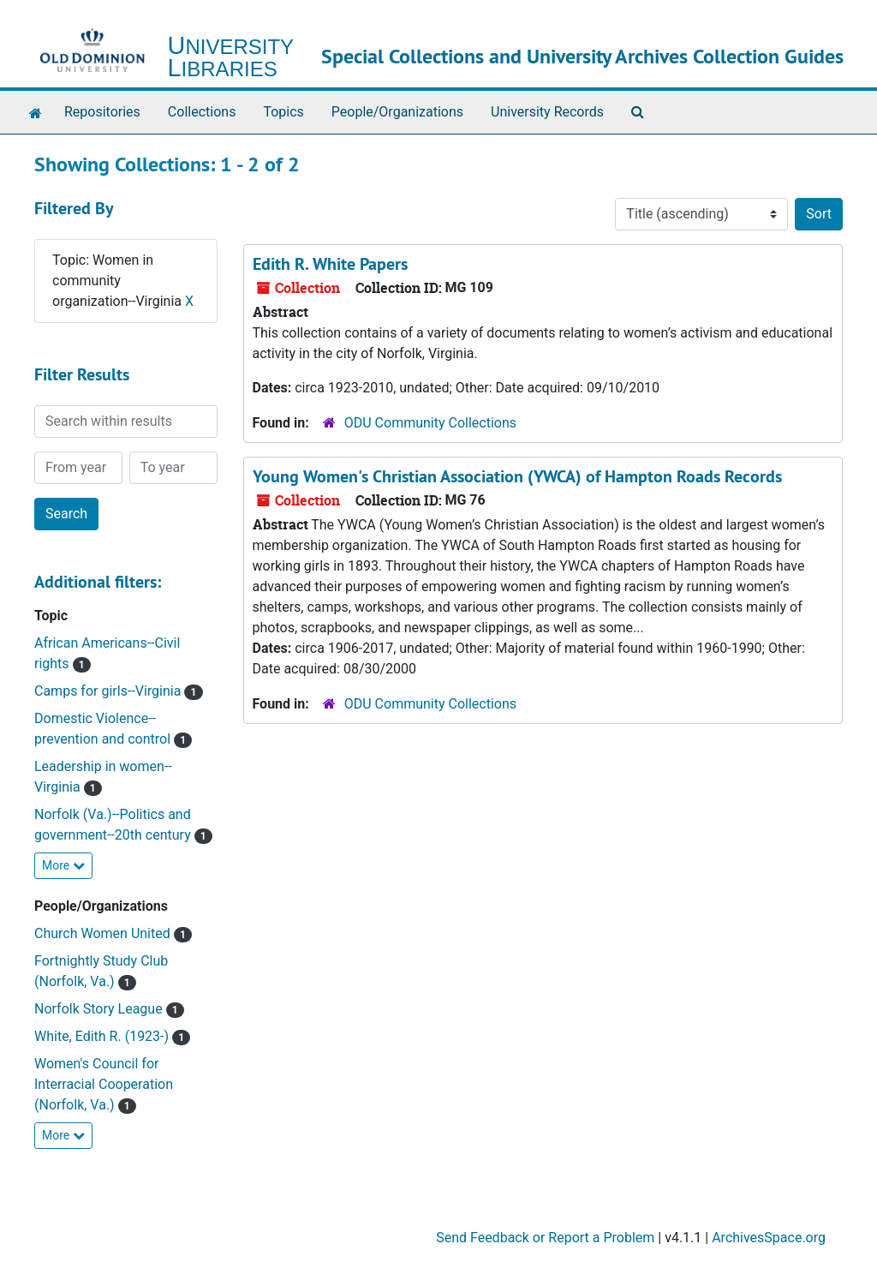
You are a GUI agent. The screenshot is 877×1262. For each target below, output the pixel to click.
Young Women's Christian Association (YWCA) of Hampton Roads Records (517, 476)
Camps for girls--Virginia (109, 691)
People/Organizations (397, 112)
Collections (202, 112)
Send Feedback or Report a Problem (545, 1237)
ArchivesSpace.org (769, 1237)
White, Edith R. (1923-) (103, 1036)
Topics (283, 112)
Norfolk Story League (100, 1009)
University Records (547, 112)
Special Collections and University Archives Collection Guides (582, 56)
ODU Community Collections (430, 423)
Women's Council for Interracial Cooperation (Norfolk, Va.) (103, 1084)
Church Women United (104, 933)
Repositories (102, 112)
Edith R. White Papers (330, 264)
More (63, 865)
